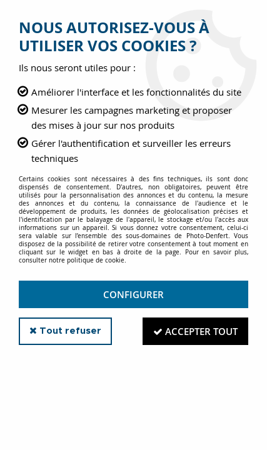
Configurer (133, 294)
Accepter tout (195, 331)
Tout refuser (65, 331)
